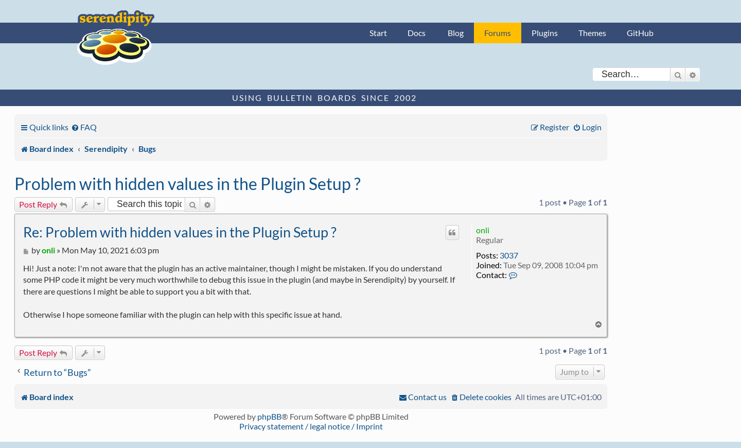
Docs (417, 33)
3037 (509, 255)
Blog (456, 33)
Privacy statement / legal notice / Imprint (311, 426)
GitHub (640, 33)
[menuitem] (84, 127)
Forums (497, 33)
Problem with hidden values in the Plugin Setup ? (187, 184)
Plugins (545, 33)
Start (378, 33)
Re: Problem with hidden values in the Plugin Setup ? (180, 231)
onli (482, 230)
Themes (592, 33)
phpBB (269, 416)
